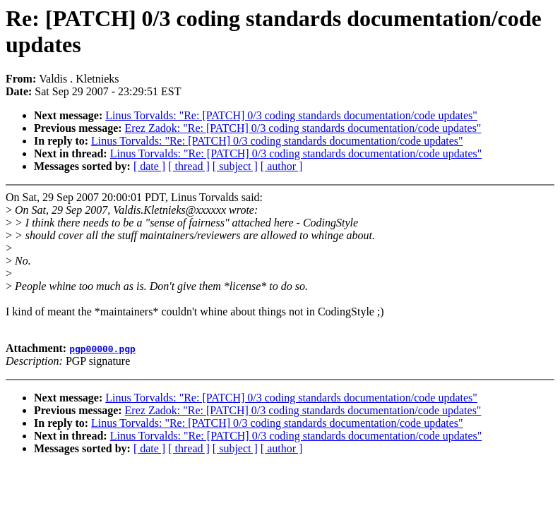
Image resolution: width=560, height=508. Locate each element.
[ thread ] (189, 166)
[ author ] (282, 166)
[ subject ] (235, 166)
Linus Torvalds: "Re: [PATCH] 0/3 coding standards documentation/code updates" (291, 115)
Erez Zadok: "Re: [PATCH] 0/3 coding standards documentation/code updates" (303, 128)
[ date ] (149, 166)
